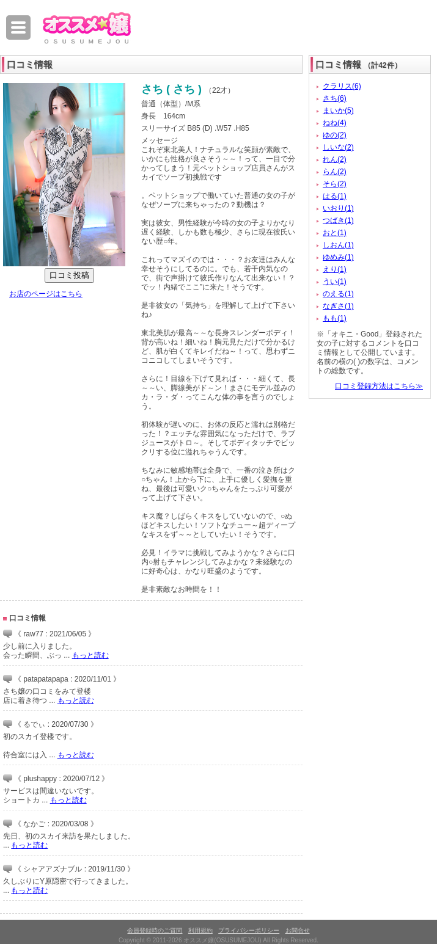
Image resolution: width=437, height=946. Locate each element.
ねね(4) (335, 122)
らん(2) (335, 171)
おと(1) (335, 232)
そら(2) (335, 184)
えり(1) (335, 269)
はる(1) (335, 196)
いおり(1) (338, 208)
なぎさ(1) (338, 306)
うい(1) (335, 281)
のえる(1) (338, 293)
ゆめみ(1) (338, 257)
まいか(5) (338, 110)
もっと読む (90, 655)
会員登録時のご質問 (154, 930)
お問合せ (297, 930)
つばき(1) (338, 220)
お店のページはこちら (46, 293)
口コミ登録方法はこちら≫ (379, 386)
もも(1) (335, 318)
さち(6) (335, 98)
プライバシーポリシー (248, 930)
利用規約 (200, 930)
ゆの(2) (335, 135)
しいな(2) (338, 147)
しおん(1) (338, 245)
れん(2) (335, 159)
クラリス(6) (342, 86)
